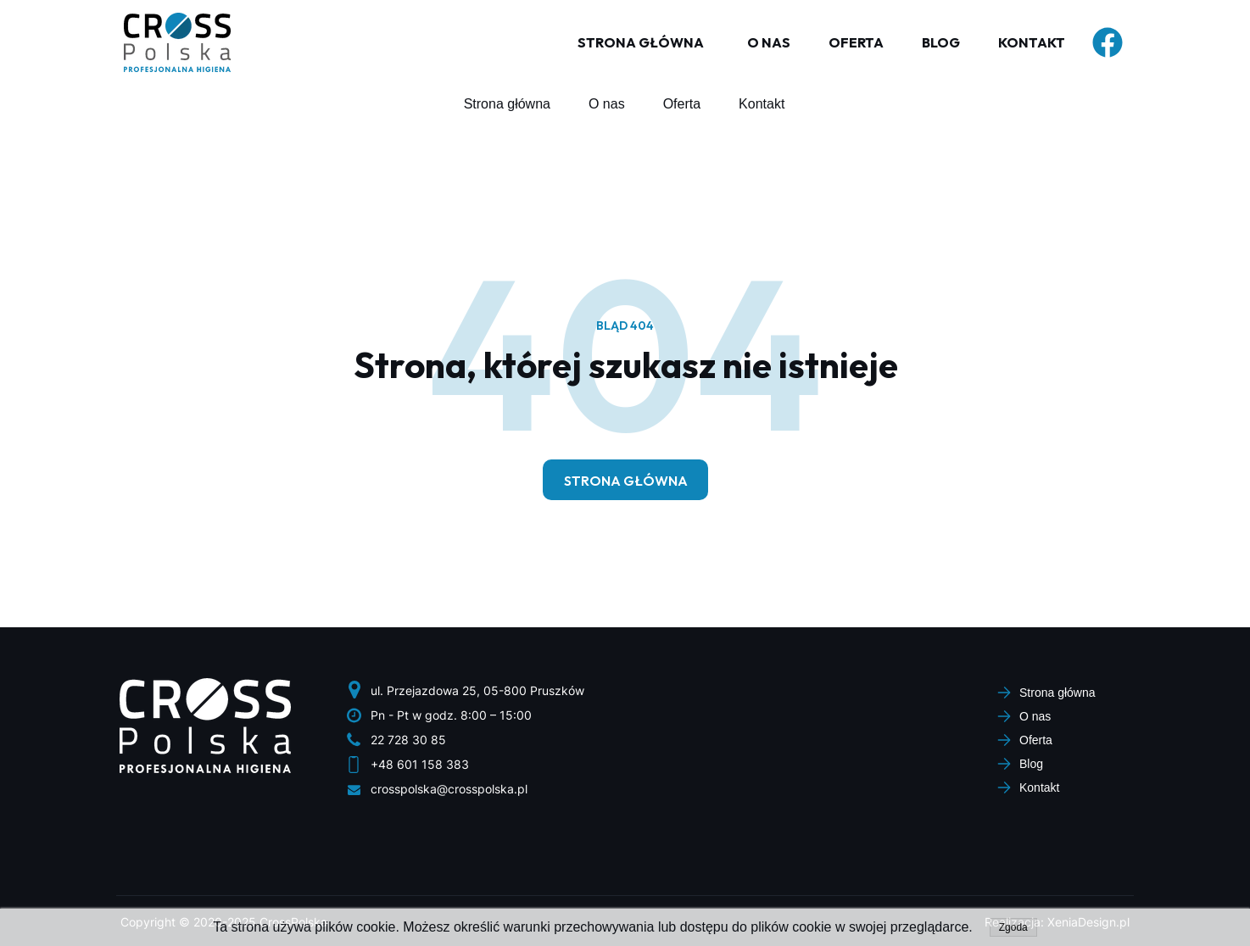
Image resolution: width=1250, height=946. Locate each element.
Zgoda (1013, 927)
